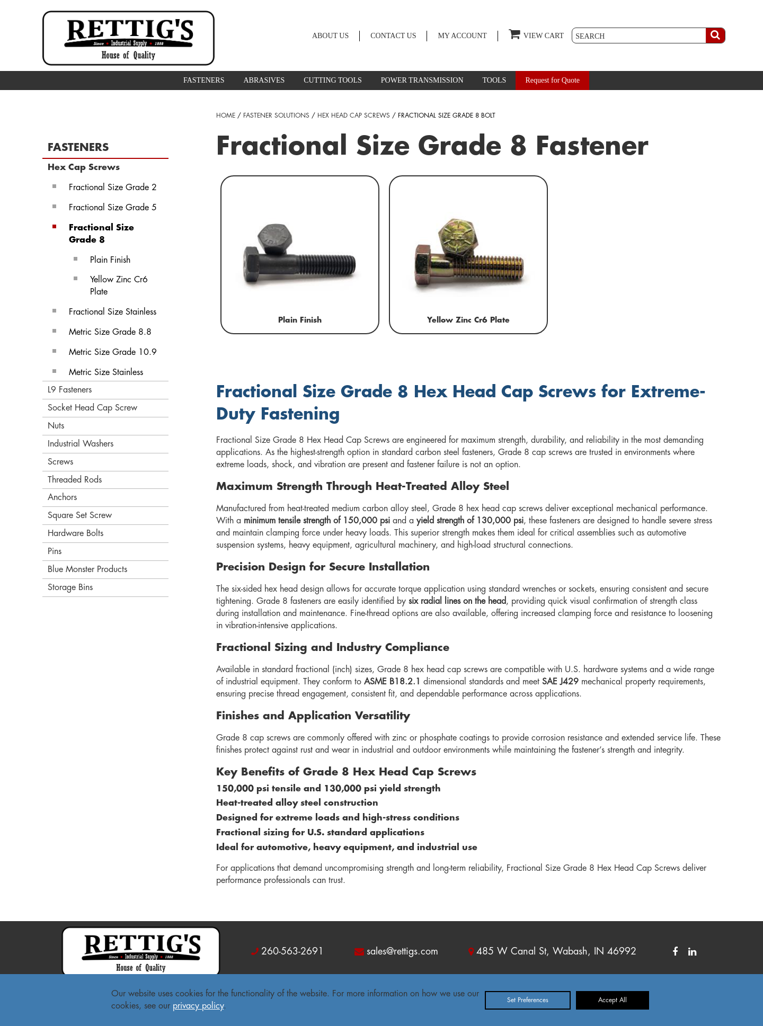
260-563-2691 (292, 951)
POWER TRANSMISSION (422, 80)
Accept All (612, 1000)
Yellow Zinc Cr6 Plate (119, 285)
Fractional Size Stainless (112, 312)
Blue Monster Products (87, 569)
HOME (225, 115)
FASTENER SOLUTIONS (276, 115)
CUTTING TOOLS (333, 80)
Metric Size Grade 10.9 (113, 352)
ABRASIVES (264, 80)
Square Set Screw (80, 515)
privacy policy (198, 1006)
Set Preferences (527, 1000)
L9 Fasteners (70, 390)
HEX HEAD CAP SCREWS (353, 115)
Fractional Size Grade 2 (113, 187)
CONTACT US (393, 36)
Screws (60, 462)
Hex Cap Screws (84, 167)
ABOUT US (330, 36)
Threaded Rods (75, 480)
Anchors (62, 497)
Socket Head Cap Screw (92, 408)
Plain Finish (110, 260)
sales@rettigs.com (402, 951)
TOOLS (495, 80)
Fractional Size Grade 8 (101, 234)
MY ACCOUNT (462, 36)
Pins (54, 551)
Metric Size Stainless (106, 372)
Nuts (56, 426)
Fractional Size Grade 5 (113, 207)
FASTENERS (204, 80)
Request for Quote (552, 80)
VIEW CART (536, 34)
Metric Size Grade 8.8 (110, 332)
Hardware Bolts (75, 533)
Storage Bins (70, 587)
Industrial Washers (80, 444)
